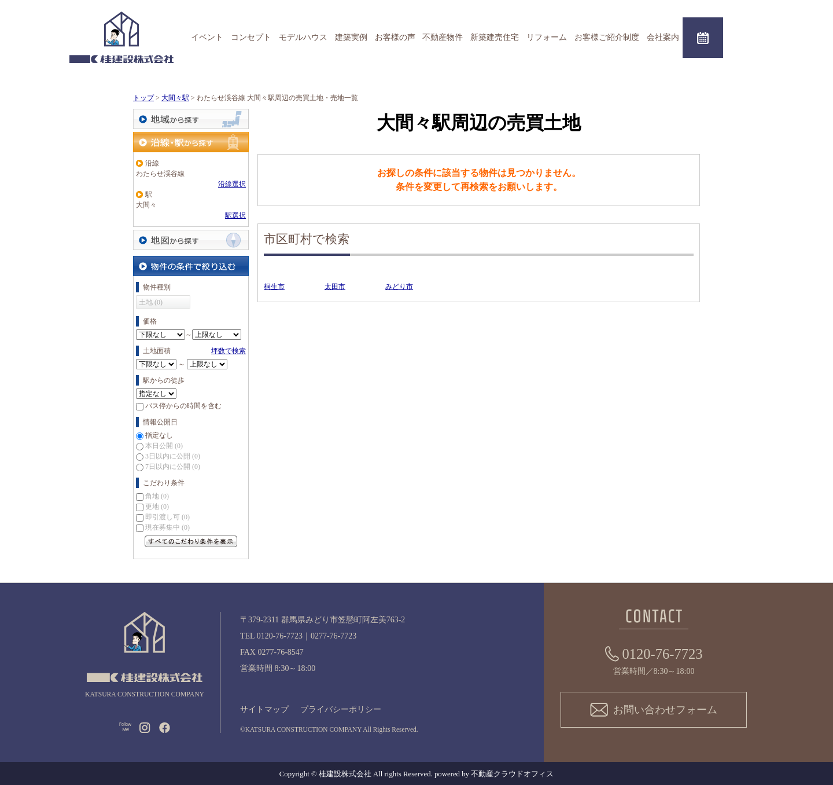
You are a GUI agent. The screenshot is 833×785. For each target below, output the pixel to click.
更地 (157, 506)
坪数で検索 (228, 351)
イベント (207, 37)
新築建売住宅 (494, 37)
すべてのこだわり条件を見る (191, 541)
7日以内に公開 (172, 467)
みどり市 (399, 287)
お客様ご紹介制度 (606, 37)
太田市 (335, 287)
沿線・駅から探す (191, 142)
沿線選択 (232, 184)
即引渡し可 (167, 517)
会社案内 (663, 37)
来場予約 (703, 37)
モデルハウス (303, 37)
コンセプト (251, 37)
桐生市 (274, 287)
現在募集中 (167, 527)
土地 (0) (151, 302)
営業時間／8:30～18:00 (654, 660)
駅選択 (235, 215)
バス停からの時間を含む (183, 406)
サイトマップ (264, 709)
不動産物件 (442, 37)
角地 (157, 496)
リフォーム (546, 37)
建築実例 (351, 37)
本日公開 (164, 446)
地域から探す (191, 119)
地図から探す (191, 240)
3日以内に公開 (172, 456)
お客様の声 (395, 37)
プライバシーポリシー (340, 709)
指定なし (159, 435)
